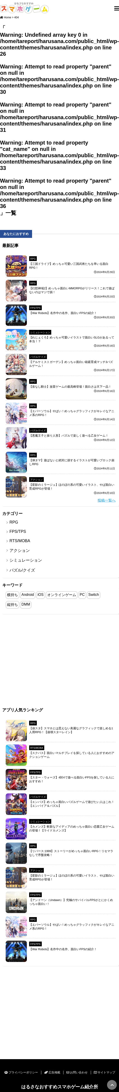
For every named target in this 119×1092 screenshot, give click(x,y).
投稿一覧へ (107, 500)
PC (82, 595)
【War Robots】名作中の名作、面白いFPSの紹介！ (63, 313)
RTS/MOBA (19, 541)
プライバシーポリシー (21, 1072)
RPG (33, 258)
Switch (93, 595)
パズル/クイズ (38, 356)
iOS (40, 595)
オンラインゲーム (61, 595)
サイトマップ (104, 1072)
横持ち (12, 595)
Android (27, 595)
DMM (25, 604)
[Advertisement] (42, 661)
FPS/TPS (35, 308)
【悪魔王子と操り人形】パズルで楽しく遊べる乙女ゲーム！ (68, 435)
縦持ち (12, 604)
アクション (36, 479)
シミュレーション (40, 332)
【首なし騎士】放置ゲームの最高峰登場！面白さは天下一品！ (70, 386)
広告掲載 (52, 1072)
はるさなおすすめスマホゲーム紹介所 (59, 1087)
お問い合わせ (77, 1072)
